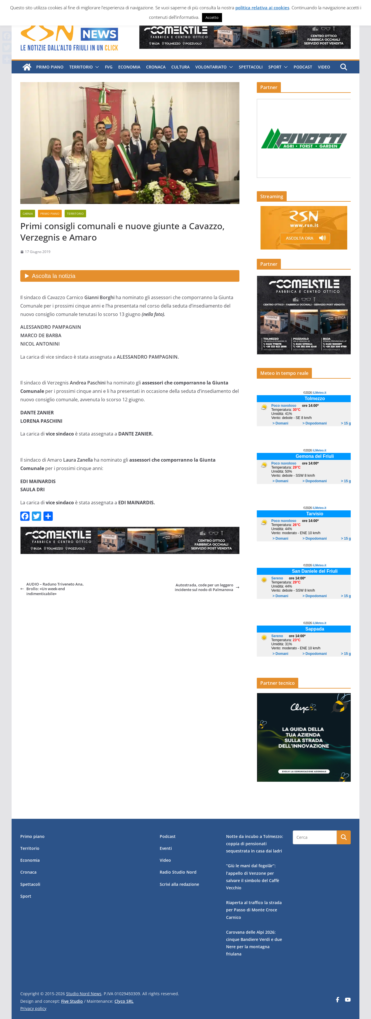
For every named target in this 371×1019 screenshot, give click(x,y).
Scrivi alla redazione (179, 884)
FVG (108, 67)
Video (324, 67)
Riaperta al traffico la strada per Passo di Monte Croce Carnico (254, 910)
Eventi (166, 848)
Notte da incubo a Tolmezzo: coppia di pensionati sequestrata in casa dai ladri (254, 844)
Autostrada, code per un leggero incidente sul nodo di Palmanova (207, 587)
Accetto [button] (212, 17)
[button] (95, 67)
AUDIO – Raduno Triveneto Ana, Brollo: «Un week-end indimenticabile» (52, 589)
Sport (274, 67)
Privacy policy (33, 1008)
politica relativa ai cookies (262, 7)
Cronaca (155, 67)
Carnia (28, 214)
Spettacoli (250, 67)
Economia (129, 67)
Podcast (302, 67)
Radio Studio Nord (178, 872)
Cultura (180, 67)
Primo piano (49, 67)
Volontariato (210, 67)
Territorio (80, 67)
